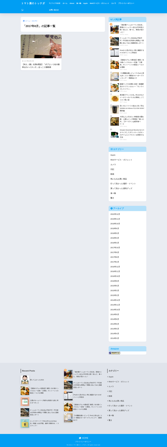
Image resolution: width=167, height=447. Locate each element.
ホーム (65, 3)
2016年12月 (115, 267)
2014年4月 (114, 334)
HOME (83, 438)
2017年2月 (114, 262)
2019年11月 (115, 219)
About (72, 3)
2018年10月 (115, 224)
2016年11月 (115, 271)
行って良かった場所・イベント (123, 184)
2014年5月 (114, 329)
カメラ (113, 3)
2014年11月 (115, 305)
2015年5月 (114, 286)
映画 (112, 174)
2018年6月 (114, 229)
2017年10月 (115, 248)
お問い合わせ (54, 10)
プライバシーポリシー (126, 3)
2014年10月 (115, 310)
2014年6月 (114, 324)
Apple (85, 3)
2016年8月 (114, 281)
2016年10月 (115, 276)
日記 (112, 169)
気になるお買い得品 (118, 179)
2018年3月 (114, 243)
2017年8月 (114, 257)
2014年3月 (114, 338)
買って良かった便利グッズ (121, 188)
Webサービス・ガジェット (99, 3)
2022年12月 (115, 214)
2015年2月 (114, 295)
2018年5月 (114, 233)
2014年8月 (114, 319)
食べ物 (78, 3)
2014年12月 (115, 300)
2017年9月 (114, 252)
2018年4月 (114, 238)
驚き (112, 198)
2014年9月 (114, 314)
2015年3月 (114, 291)
